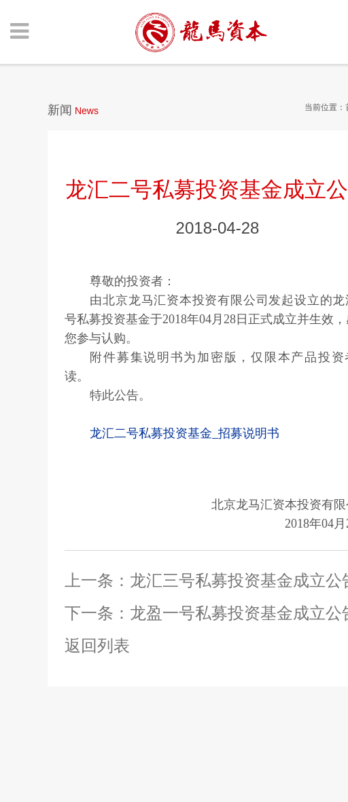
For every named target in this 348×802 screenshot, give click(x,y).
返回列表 (97, 645)
